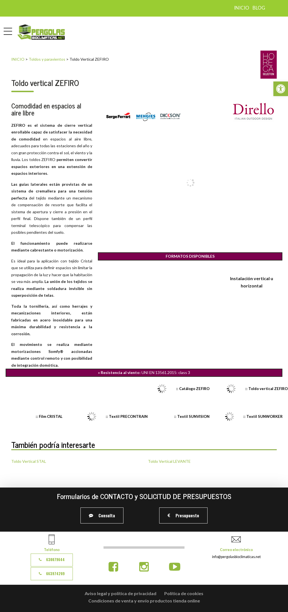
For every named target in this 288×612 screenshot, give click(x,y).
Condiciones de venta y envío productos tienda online (144, 600)
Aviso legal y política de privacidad (120, 593)
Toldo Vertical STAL (28, 461)
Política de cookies (183, 593)
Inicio (241, 8)
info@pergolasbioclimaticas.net (236, 557)
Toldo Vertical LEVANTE (169, 461)
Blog (259, 8)
